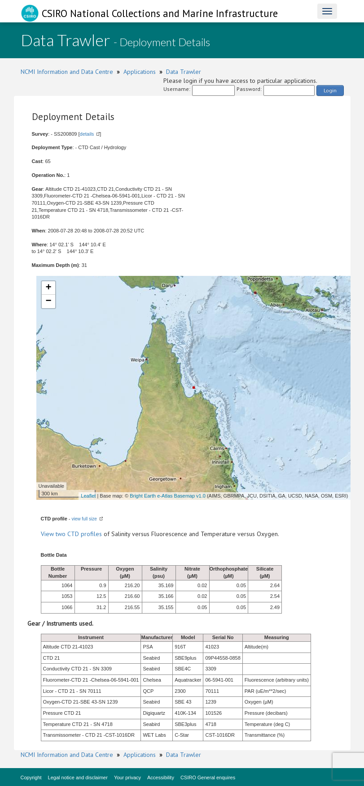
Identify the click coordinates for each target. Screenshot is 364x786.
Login (330, 90)
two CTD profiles (79, 534)
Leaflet (88, 495)
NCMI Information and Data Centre (67, 72)
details (87, 134)
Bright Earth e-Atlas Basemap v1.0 (168, 495)
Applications (139, 72)
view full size (84, 518)
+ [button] (48, 288)
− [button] (48, 301)
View (48, 534)
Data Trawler (183, 72)
